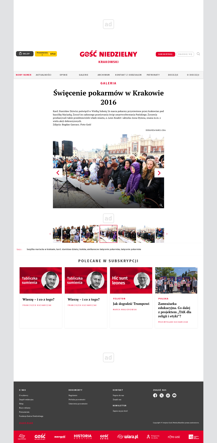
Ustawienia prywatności (78, 403)
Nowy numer (23, 75)
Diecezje (173, 75)
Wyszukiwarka (198, 54)
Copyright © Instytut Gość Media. (165, 423)
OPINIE (64, 75)
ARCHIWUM (104, 75)
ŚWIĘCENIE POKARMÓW (131, 249)
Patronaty (153, 75)
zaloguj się (185, 54)
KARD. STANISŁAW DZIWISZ (67, 249)
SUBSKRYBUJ (165, 54)
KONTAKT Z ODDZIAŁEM (128, 75)
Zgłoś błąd (26, 423)
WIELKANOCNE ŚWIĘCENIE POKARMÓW (103, 249)
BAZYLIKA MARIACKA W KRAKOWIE (41, 249)
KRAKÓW (82, 249)
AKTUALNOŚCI (43, 75)
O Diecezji (193, 75)
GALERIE (83, 75)
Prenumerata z (42, 54)
